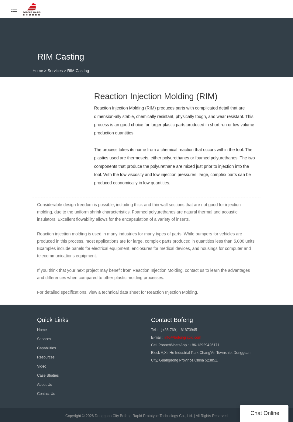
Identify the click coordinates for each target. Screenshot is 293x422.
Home (38, 70)
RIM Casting (78, 70)
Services (55, 70)
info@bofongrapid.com (182, 337)
